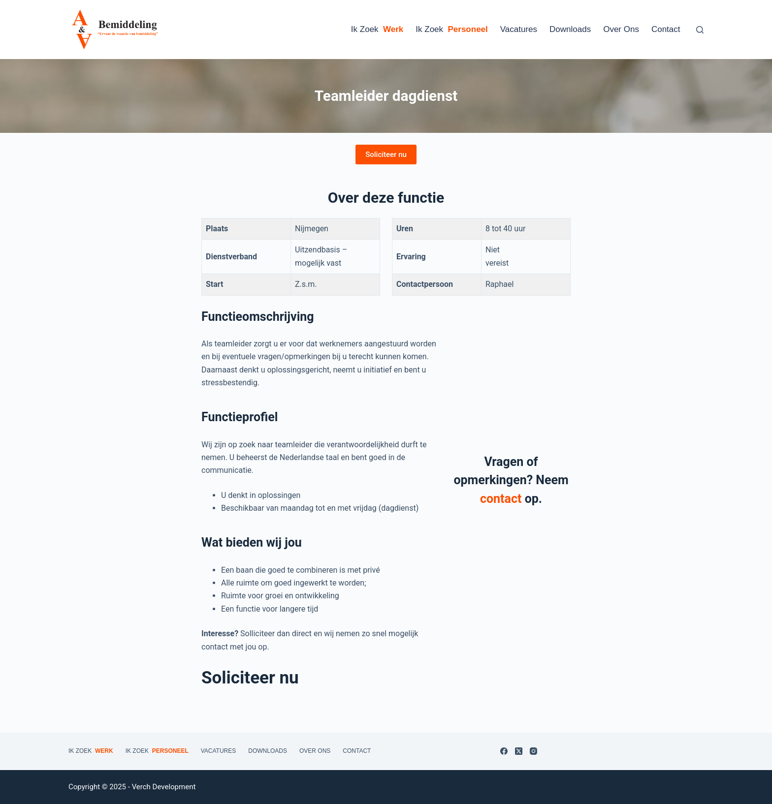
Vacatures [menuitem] (518, 29)
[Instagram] (533, 751)
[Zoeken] (700, 29)
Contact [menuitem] (665, 29)
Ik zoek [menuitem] (377, 29)
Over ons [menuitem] (621, 29)
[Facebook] (504, 751)
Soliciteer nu (386, 154)
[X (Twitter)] (518, 751)
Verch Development (164, 786)
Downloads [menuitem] (570, 29)
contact (500, 499)
